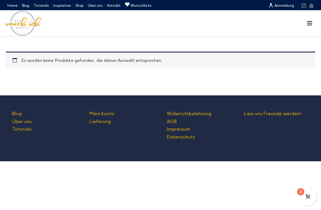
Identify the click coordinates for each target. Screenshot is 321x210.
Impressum (178, 129)
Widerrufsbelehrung (189, 114)
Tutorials (22, 129)
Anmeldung (281, 5)
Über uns (22, 121)
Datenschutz (181, 137)
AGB (172, 121)
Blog (17, 114)
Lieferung (100, 121)
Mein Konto (101, 114)
